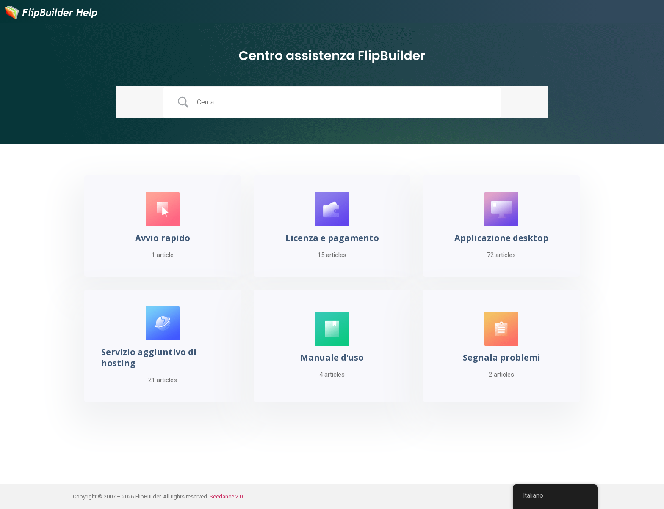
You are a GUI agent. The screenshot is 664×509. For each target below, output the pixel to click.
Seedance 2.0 (226, 496)
